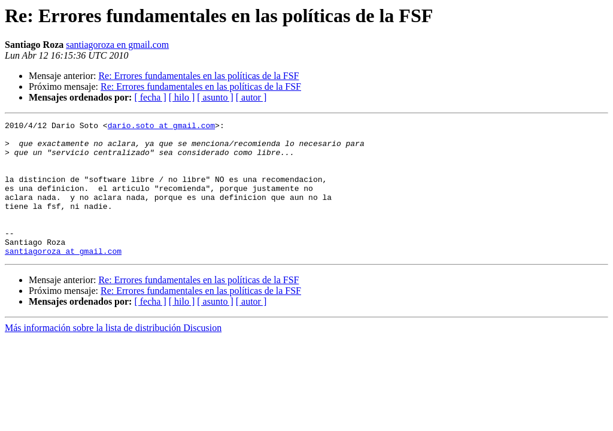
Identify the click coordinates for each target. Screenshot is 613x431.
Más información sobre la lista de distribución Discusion (113, 355)
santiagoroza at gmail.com (63, 277)
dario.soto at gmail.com (161, 127)
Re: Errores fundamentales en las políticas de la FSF (198, 76)
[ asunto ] (215, 97)
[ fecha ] (150, 97)
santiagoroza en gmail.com (117, 45)
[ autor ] (251, 97)
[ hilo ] (182, 97)
